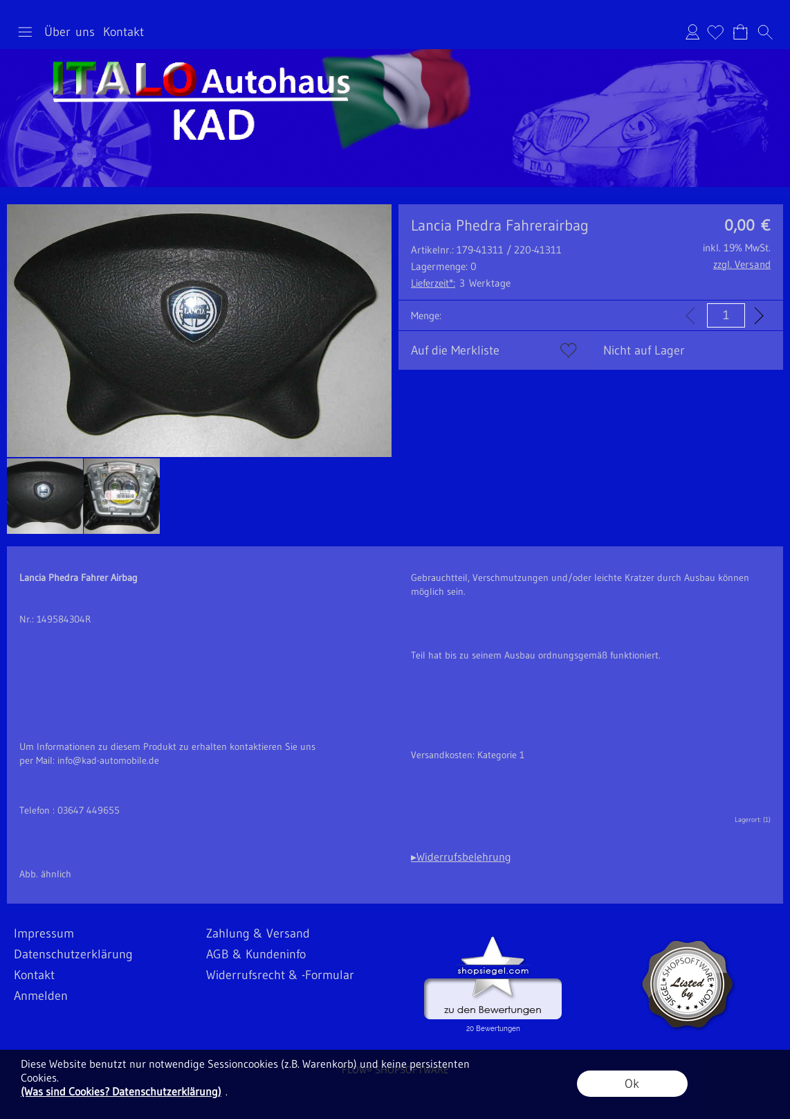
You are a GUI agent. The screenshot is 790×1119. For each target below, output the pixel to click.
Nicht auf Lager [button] (644, 350)
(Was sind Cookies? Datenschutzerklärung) (121, 1091)
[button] (25, 32)
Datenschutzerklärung (73, 954)
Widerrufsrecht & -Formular (280, 975)
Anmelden (692, 31)
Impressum (44, 933)
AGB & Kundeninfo (256, 954)
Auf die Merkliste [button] (455, 350)
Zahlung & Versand (258, 933)
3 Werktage (461, 282)
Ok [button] (632, 1083)
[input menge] (726, 315)
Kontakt (123, 31)
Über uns (69, 31)
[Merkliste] (715, 32)
